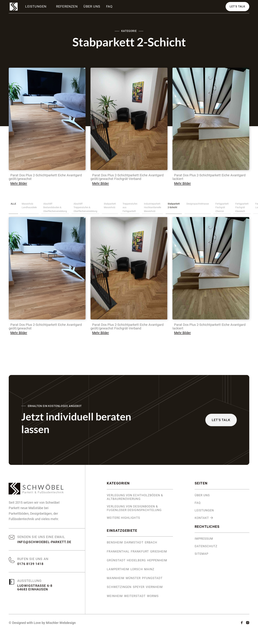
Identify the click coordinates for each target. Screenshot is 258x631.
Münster (133, 578)
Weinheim (115, 596)
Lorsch (136, 569)
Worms (153, 596)
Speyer (138, 587)
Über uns (91, 6)
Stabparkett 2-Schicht (174, 207)
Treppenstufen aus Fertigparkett (130, 209)
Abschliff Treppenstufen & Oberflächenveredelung (85, 209)
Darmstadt (133, 542)
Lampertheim (118, 569)
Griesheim (158, 551)
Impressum (204, 538)
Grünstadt (116, 560)
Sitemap (201, 553)
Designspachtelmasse (197, 205)
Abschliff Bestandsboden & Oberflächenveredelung (55, 209)
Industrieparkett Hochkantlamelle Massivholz (152, 209)
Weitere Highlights (123, 517)
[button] (36, 6)
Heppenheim (157, 560)
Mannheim (115, 578)
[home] (14, 7)
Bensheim (115, 542)
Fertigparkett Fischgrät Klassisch (242, 209)
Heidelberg (136, 560)
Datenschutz (206, 546)
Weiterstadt (135, 596)
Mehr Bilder (18, 185)
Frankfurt (140, 551)
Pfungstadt (152, 578)
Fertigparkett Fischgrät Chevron (222, 209)
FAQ (109, 6)
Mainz (149, 569)
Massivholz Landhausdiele (29, 207)
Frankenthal (118, 551)
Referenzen (67, 6)
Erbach (151, 542)
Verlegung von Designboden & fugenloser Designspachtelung (134, 508)
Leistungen (204, 510)
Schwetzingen (119, 587)
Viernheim (154, 587)
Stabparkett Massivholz (110, 207)
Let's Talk (237, 7)
